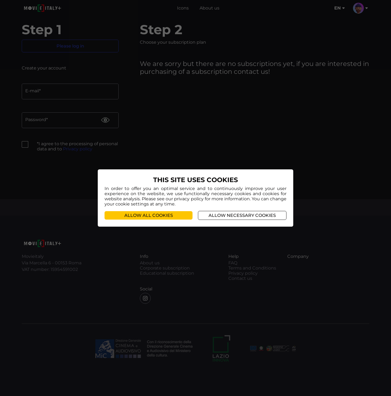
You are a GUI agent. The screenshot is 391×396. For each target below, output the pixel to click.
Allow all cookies (148, 215)
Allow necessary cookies (242, 215)
